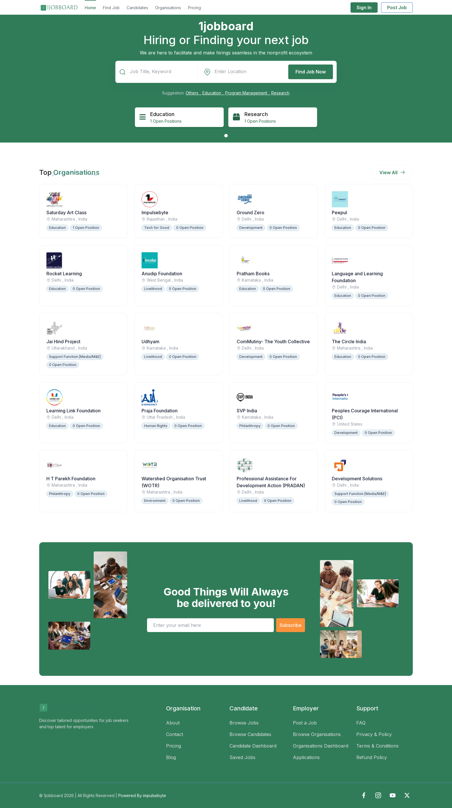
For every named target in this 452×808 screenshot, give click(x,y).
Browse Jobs (244, 723)
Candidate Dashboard (252, 746)
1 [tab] (226, 135)
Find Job (111, 7)
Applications (306, 757)
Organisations (168, 7)
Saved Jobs (242, 757)
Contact (174, 734)
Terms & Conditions (377, 746)
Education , (213, 92)
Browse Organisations (317, 734)
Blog (171, 757)
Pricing (194, 7)
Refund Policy (371, 757)
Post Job (397, 7)
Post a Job (305, 723)
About (173, 723)
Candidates (137, 7)
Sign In (364, 7)
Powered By (142, 795)
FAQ (361, 723)
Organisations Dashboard (320, 746)
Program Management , (248, 92)
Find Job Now (310, 72)
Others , (194, 92)
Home (90, 7)
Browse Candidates (250, 734)
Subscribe (291, 625)
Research (280, 92)
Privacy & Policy (374, 734)
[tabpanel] (179, 117)
